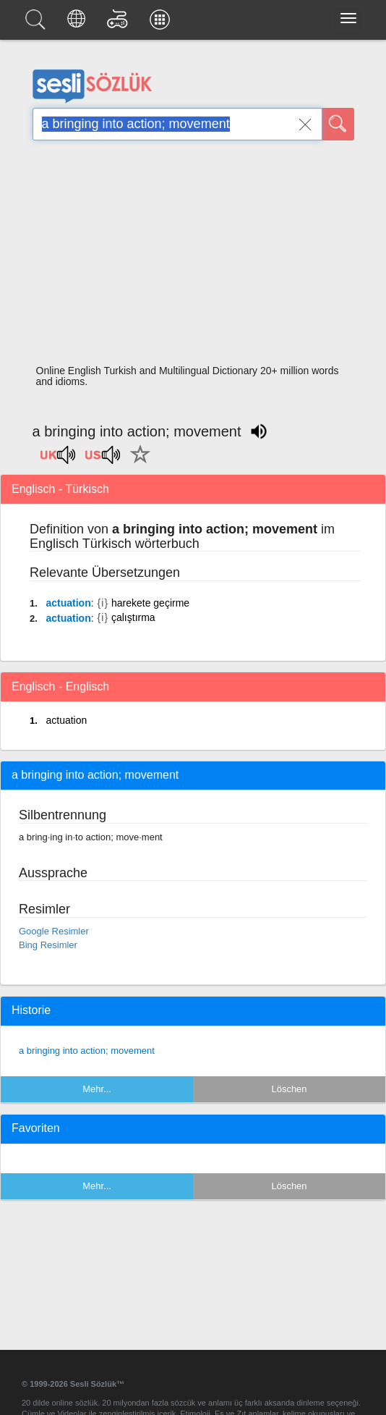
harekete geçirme (150, 603)
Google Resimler (54, 931)
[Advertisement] (193, 257)
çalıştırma (133, 617)
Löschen (288, 1089)
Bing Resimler (48, 944)
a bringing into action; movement (87, 1050)
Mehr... (96, 1089)
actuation (68, 603)
